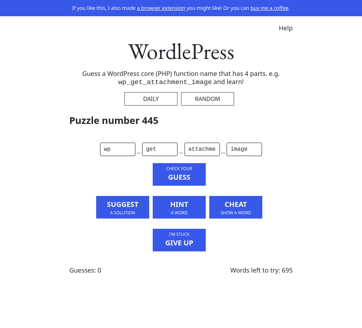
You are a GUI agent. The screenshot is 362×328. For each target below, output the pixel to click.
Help (286, 28)
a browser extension (161, 8)
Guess (179, 174)
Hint (179, 207)
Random (207, 99)
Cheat (235, 207)
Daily (151, 99)
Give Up (179, 239)
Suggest (122, 207)
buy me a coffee (269, 8)
